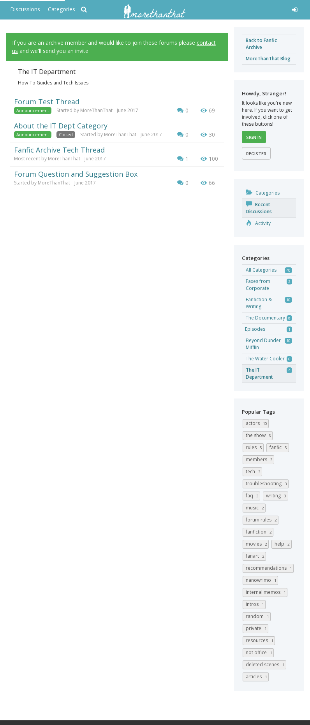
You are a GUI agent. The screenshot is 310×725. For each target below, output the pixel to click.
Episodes (255, 329)
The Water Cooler (265, 358)
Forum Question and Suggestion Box (75, 174)
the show (259, 435)
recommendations (270, 568)
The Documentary (265, 317)
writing (277, 495)
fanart (256, 556)
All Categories (261, 270)
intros (256, 604)
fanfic (279, 447)
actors (257, 423)
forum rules (262, 519)
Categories (61, 9)
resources (260, 640)
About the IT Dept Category (60, 125)
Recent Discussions (259, 208)
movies (257, 544)
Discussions (25, 9)
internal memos (266, 592)
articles (257, 676)
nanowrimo (262, 580)
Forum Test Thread (46, 101)
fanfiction (259, 531)
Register (256, 153)
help (283, 544)
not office (260, 652)
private (257, 628)
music (256, 507)
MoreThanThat (96, 110)
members (260, 459)
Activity (258, 223)
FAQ (253, 495)
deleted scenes (266, 664)
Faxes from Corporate (258, 284)
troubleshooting (267, 483)
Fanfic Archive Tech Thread (59, 149)
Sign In (254, 137)
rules (255, 447)
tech (254, 471)
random (258, 616)
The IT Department (259, 373)
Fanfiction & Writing (259, 303)
